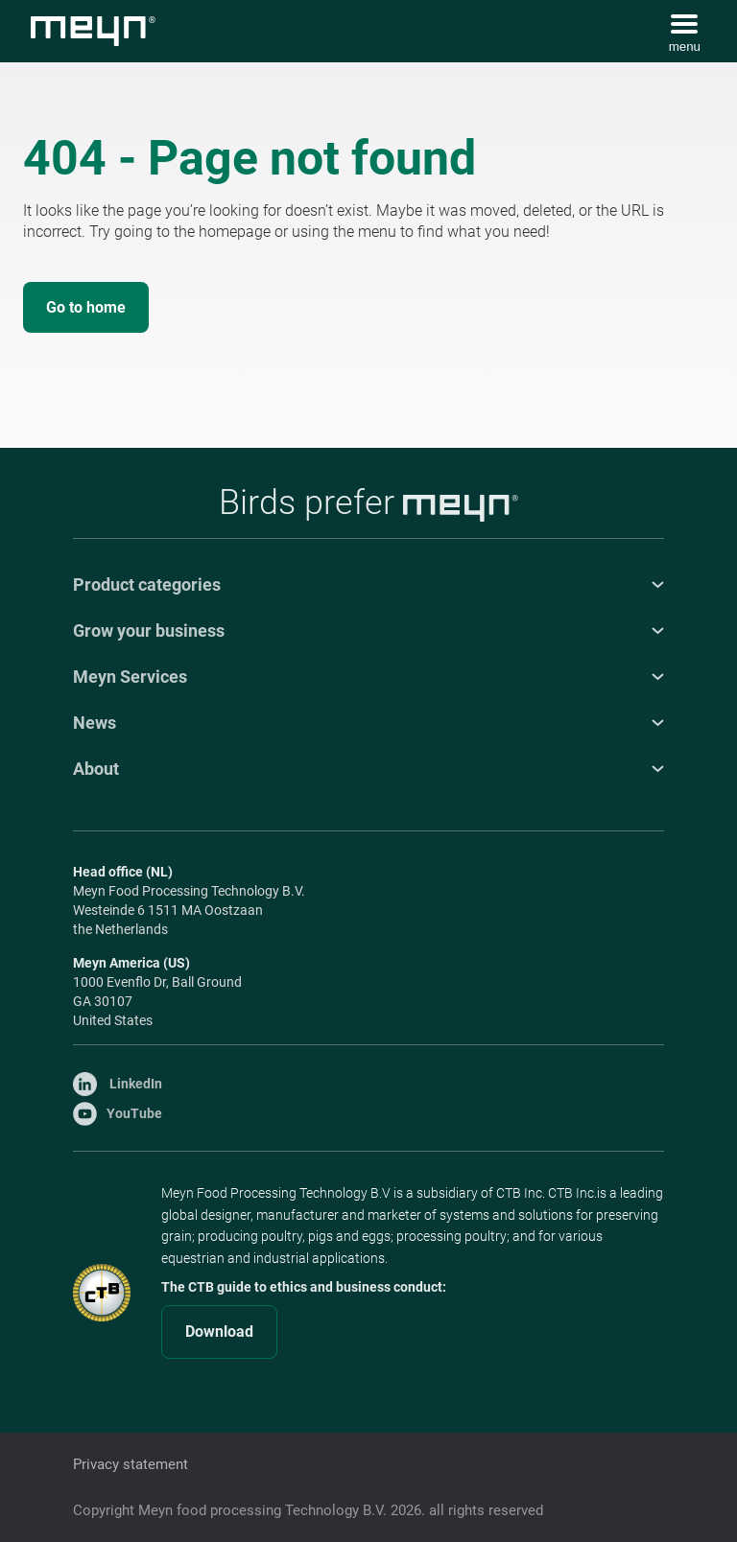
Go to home (86, 307)
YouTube (117, 1113)
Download (219, 1331)
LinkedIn (117, 1083)
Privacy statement (130, 1464)
